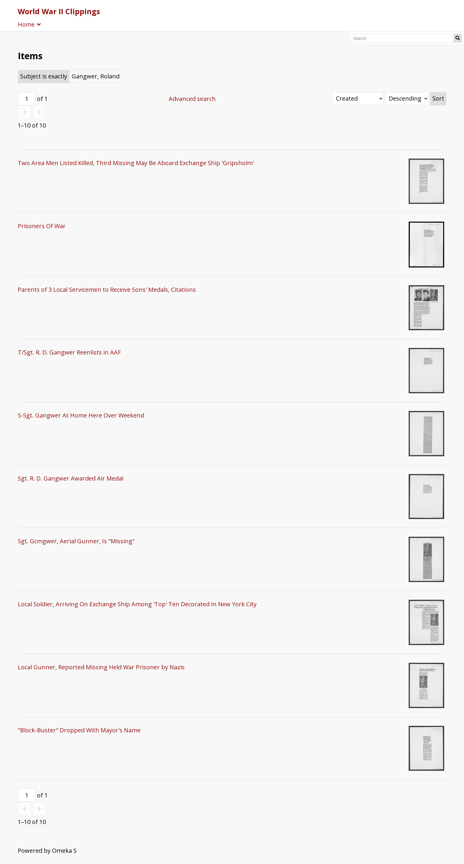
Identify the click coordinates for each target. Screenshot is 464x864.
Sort (438, 98)
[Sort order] (406, 98)
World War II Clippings (59, 11)
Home (26, 24)
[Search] (402, 38)
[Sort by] (358, 98)
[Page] (27, 98)
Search (458, 38)
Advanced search (192, 99)
